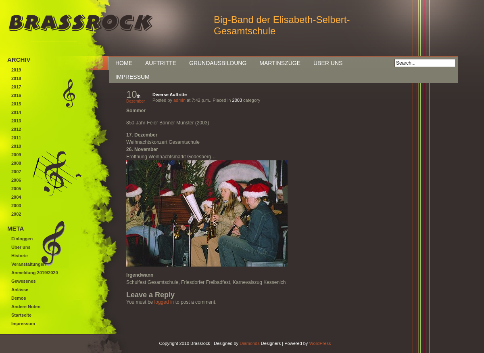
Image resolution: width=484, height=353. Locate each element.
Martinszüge (279, 63)
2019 (16, 69)
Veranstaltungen (28, 264)
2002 (16, 214)
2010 (16, 146)
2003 (237, 100)
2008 (16, 163)
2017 (16, 86)
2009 (16, 154)
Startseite (21, 315)
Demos (18, 298)
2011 (16, 137)
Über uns (327, 63)
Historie (19, 255)
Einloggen (22, 238)
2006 (16, 180)
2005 (16, 188)
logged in (164, 302)
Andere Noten (25, 306)
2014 (16, 112)
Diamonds (250, 343)
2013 (16, 120)
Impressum (132, 77)
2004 (16, 197)
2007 (16, 171)
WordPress (320, 343)
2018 (16, 78)
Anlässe (19, 289)
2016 (16, 95)
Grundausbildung (217, 63)
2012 (16, 129)
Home (123, 63)
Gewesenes (23, 281)
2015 (16, 103)
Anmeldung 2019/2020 (34, 272)
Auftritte (160, 63)
